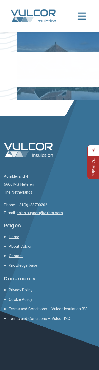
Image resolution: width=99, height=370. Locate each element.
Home (14, 237)
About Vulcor (20, 246)
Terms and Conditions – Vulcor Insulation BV (48, 309)
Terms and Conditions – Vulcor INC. (40, 318)
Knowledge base (23, 265)
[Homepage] (33, 15)
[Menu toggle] (81, 15)
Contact (16, 256)
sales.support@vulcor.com (40, 212)
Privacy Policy (20, 290)
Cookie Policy (20, 299)
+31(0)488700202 (32, 205)
